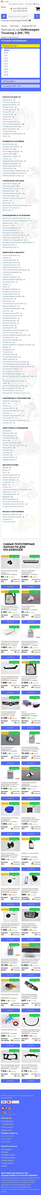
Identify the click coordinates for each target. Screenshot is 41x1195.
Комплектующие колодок (12, 193)
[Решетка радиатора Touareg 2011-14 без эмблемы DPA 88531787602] (10, 703)
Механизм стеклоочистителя (14, 504)
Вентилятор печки (9, 247)
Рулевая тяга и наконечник (13, 134)
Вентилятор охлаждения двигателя (16, 220)
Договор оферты (7, 1160)
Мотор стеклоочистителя (12, 506)
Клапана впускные (9, 260)
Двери (5, 484)
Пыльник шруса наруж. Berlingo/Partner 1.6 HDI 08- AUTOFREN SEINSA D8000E (30, 889)
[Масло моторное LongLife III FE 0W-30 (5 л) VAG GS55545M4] (10, 597)
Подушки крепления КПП (12, 415)
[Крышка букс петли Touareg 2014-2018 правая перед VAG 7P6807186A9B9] (31, 809)
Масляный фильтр (9, 320)
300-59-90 (18, 8)
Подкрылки (7, 482)
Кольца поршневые (10, 255)
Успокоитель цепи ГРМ (11, 316)
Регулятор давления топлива (13, 381)
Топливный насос (9, 337)
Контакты (29, 4)
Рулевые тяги (8, 149)
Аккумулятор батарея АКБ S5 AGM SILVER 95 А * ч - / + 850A (10, 960)
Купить (10, 587)
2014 (6, 64)
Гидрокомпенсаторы (10, 267)
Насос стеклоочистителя (28, 712)
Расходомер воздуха (10, 357)
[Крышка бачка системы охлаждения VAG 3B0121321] (10, 809)
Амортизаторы (8, 144)
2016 (6, 69)
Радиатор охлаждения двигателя (15, 218)
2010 (6, 53)
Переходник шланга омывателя (29, 783)
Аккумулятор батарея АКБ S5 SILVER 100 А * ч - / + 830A (31, 642)
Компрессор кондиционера (13, 240)
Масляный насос (9, 282)
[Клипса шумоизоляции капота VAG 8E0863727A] (10, 562)
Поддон (6, 284)
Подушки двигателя (10, 294)
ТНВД (5, 383)
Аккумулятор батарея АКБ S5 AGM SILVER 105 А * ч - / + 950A (31, 748)
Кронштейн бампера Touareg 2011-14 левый (29, 995)
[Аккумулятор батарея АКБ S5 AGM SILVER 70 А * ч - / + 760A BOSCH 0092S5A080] (10, 774)
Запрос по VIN (6, 1130)
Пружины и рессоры (10, 163)
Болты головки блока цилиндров (15, 270)
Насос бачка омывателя (12, 501)
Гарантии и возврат (8, 1157)
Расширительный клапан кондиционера (17, 242)
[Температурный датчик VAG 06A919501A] (10, 985)
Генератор (7, 450)
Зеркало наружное (10, 477)
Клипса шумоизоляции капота (9, 571)
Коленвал (6, 274)
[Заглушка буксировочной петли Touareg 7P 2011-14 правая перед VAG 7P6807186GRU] (10, 879)
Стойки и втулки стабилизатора (14, 171)
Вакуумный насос (9, 191)
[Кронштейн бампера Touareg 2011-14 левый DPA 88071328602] (31, 985)
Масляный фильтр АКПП (12, 410)
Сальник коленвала (10, 277)
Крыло (5, 470)
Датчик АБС (7, 203)
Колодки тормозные (10, 126)
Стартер (6, 452)
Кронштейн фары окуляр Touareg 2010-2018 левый (10, 1066)
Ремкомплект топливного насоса (15, 393)
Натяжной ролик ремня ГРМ (13, 303)
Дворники (6, 497)
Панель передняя (9, 480)
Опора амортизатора (11, 166)
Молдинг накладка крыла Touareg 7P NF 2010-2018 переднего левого (31, 1030)
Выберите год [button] (10, 46)
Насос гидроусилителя (11, 151)
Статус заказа (6, 1149)
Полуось (6, 406)
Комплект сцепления (10, 401)
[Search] (37, 16)
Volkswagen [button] (9, 81)
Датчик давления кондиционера (7, 748)
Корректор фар (9, 460)
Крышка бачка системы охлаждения (9, 818)
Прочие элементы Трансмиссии (15, 420)
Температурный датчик (9, 994)
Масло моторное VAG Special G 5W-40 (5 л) (30, 677)
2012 (6, 58)
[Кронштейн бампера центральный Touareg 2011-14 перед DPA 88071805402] (31, 1056)
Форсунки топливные (11, 340)
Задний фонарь (8, 435)
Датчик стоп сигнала (10, 208)
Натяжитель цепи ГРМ (11, 313)
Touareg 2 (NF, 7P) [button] (12, 86)
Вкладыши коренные (10, 289)
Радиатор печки (9, 245)
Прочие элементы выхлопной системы (17, 366)
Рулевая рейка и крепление (13, 161)
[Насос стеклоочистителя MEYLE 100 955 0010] (31, 703)
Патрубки (6, 352)
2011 (6, 55)
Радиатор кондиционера (12, 237)
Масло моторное (9, 521)
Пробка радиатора (10, 230)
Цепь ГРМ (6, 311)
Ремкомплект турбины (11, 369)
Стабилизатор (8, 131)
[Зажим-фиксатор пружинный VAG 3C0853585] (31, 597)
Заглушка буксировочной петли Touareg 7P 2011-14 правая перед (10, 889)
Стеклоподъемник (9, 494)
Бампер (6, 468)
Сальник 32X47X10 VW (9, 1030)
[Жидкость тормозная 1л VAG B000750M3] (31, 844)
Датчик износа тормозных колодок (16, 205)
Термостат (7, 225)
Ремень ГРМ (7, 112)
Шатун (5, 287)
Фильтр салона (8, 107)
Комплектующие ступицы (12, 175)
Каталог (4, 1166)
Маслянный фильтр (10, 102)
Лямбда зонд (7, 342)
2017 (6, 72)
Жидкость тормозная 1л (30, 853)
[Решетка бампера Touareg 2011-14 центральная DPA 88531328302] (31, 562)
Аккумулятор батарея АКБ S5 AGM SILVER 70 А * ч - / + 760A (10, 783)
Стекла (5, 487)
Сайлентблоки (8, 168)
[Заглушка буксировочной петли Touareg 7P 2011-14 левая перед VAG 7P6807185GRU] (10, 915)
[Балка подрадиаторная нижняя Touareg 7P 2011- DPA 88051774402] (10, 668)
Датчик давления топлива (12, 388)
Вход (36, 4)
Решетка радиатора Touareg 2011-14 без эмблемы (8, 712)
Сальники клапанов (10, 265)
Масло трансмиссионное (12, 517)
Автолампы (7, 431)
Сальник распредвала (11, 272)
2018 (6, 75)
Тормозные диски (9, 186)
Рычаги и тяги (8, 154)
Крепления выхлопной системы (14, 361)
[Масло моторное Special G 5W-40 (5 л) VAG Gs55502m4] (31, 668)
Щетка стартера (9, 457)
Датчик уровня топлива (11, 371)
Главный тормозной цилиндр (13, 198)
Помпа (5, 119)
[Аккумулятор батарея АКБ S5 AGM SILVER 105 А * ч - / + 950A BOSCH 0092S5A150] (31, 738)
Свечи (5, 136)
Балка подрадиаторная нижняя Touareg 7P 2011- (9, 677)
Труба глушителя (9, 359)
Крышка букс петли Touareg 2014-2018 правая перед (31, 818)
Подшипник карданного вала (13, 173)
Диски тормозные (9, 129)
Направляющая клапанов (12, 296)
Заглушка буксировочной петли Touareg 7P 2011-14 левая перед (10, 924)
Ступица (6, 158)
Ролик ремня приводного (12, 124)
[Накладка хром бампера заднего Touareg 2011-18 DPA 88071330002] (10, 632)
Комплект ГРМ (8, 114)
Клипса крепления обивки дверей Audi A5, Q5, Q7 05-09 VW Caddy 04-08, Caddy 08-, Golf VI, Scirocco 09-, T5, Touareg (10, 854)
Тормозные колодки (10, 183)
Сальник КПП (8, 423)
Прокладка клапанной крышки (14, 330)
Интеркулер (7, 349)
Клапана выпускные (10, 262)
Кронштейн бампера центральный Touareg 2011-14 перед (30, 1066)
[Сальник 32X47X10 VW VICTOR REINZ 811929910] (10, 1021)
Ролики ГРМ (7, 117)
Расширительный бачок (11, 233)
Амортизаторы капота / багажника (15, 489)
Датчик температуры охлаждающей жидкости (20, 376)
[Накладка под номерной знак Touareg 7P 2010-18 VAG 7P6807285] (31, 950)
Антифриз (6, 519)
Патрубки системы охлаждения (14, 235)
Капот (5, 472)
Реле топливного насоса (12, 390)
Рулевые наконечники (11, 146)
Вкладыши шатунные (10, 291)
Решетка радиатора (10, 475)
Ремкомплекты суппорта (12, 188)
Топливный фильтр (9, 109)
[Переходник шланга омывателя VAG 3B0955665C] (31, 774)
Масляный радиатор (10, 228)
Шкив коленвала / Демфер (13, 279)
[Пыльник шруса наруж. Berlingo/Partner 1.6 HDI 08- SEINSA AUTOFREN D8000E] (31, 879)
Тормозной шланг (9, 196)
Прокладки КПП (9, 418)
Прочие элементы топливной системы (17, 345)
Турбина (6, 347)
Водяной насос (8, 223)
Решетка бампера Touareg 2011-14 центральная (28, 571)
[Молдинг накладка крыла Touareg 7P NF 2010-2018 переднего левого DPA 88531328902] (31, 1021)
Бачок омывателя (9, 499)
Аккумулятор (8, 100)
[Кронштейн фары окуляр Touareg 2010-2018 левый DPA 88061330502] (10, 1056)
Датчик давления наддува (12, 374)
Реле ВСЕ (6, 455)
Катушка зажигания (10, 443)
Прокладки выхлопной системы (14, 364)
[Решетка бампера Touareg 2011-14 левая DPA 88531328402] (31, 915)
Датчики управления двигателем (15, 335)
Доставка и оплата (16, 4)
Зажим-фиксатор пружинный (28, 607)
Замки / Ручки (8, 492)
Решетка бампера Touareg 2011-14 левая (29, 924)
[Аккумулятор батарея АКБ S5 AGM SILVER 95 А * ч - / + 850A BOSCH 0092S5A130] (10, 950)
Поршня (6, 257)
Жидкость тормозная (11, 514)
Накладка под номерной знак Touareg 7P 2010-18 (31, 960)
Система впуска (9, 354)
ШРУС (5, 403)
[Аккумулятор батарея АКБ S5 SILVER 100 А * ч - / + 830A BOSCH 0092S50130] (31, 632)
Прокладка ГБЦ (8, 328)
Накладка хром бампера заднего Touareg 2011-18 (10, 642)
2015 (6, 66)
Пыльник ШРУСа (9, 408)
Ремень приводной (10, 121)
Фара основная (8, 433)
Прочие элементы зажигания (14, 445)
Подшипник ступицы (10, 156)
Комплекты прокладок (11, 332)
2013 (6, 61)
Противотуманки (9, 438)
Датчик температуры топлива (14, 386)
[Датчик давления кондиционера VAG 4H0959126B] (10, 738)
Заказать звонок (7, 1127)
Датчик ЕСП (7, 210)
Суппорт (6, 200)
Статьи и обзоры (7, 1163)
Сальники (6, 413)
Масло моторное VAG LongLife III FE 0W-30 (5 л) (10, 607)
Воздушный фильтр (10, 105)
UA (3, 2)
